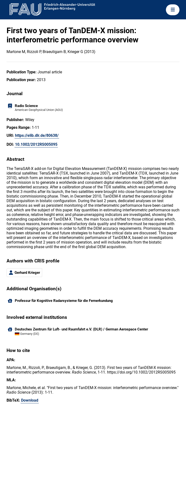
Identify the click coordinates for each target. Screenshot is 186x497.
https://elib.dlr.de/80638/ (37, 135)
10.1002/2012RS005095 (36, 144)
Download (29, 400)
